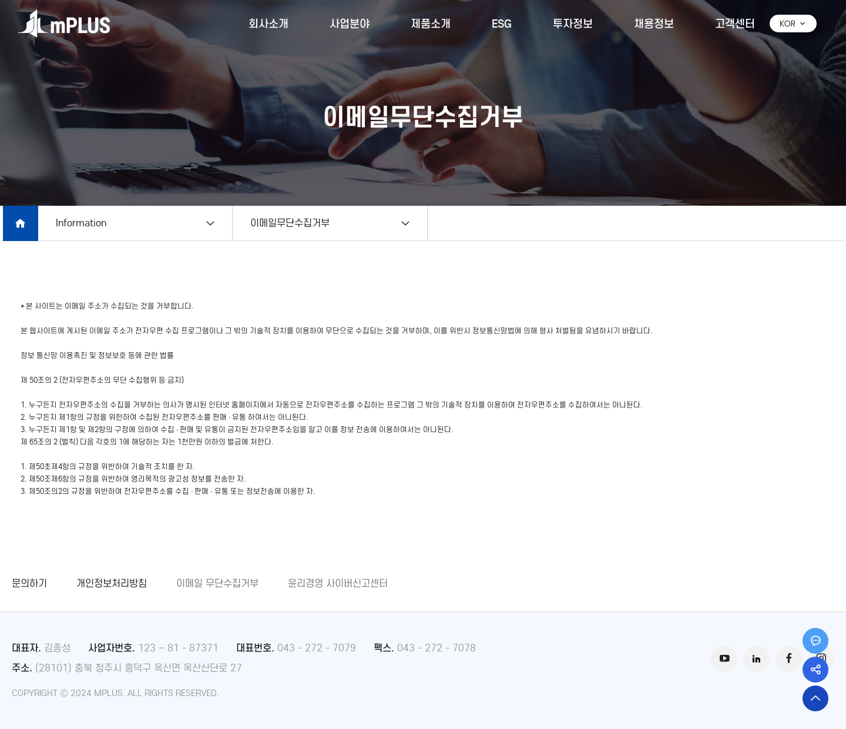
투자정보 (573, 24)
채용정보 (654, 24)
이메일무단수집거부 (295, 223)
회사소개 (268, 24)
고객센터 (735, 24)
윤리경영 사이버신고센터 (338, 583)
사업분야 (350, 24)
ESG (502, 24)
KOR (793, 23)
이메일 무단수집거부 (217, 583)
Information (81, 223)
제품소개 (431, 24)
